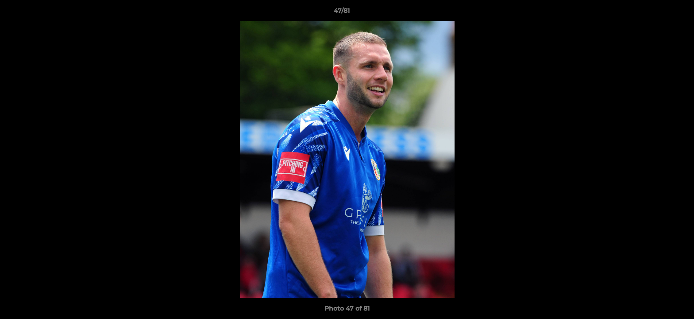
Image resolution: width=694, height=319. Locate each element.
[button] (657, 13)
